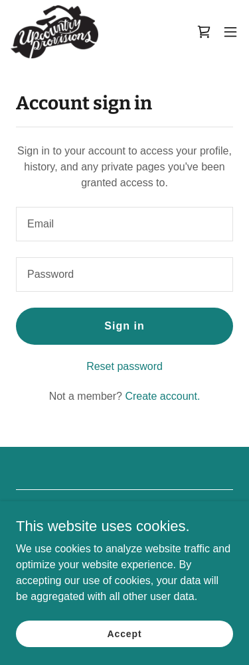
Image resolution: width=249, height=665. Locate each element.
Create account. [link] (162, 396)
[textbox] (124, 224)
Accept (125, 633)
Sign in (124, 326)
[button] (230, 32)
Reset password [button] (124, 366)
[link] (54, 31)
